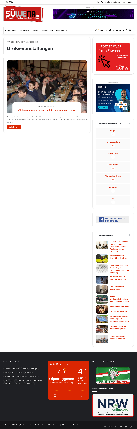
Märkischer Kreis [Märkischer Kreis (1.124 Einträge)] (22, 376)
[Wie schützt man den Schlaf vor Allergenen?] (102, 280)
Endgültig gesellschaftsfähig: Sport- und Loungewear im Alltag (119, 299)
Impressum (128, 2)
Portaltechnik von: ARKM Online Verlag (47, 425)
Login (96, 2)
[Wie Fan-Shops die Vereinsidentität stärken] (102, 258)
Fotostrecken (24, 30)
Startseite (12, 42)
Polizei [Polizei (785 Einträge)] (12, 380)
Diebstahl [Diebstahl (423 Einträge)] (25, 369)
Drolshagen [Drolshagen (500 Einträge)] (34, 369)
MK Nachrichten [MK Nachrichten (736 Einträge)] (9, 376)
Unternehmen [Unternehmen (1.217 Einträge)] (9, 384)
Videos (35, 30)
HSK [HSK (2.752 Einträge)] (13, 372)
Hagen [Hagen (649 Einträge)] (7, 372)
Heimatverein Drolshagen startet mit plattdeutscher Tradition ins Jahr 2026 (119, 309)
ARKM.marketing (90, 8)
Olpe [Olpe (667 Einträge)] (6, 380)
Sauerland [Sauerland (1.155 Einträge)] (21, 380)
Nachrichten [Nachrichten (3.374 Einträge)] (33, 376)
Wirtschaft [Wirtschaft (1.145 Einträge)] (30, 384)
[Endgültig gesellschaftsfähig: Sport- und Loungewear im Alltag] (102, 299)
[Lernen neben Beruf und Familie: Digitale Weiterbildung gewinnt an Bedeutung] (102, 268)
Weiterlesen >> (14, 127)
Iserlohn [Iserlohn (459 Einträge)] (20, 372)
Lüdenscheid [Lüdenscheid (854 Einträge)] (29, 372)
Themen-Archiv (10, 30)
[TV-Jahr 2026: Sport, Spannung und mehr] (102, 339)
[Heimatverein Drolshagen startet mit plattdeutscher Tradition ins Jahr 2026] (102, 309)
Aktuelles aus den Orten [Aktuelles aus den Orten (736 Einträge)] (12, 369)
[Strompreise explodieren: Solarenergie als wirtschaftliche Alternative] (102, 319)
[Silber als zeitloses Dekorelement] (102, 289)
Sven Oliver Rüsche (46, 102)
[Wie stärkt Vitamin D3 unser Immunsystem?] (102, 329)
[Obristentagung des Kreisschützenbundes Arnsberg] (47, 86)
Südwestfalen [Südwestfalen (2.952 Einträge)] (38, 380)
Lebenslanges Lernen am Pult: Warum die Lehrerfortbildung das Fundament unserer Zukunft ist (119, 246)
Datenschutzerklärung (110, 2)
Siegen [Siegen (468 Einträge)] (29, 380)
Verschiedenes (61, 30)
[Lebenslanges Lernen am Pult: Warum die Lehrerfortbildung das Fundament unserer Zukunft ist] (102, 245)
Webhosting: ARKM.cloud (69, 425)
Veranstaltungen (47, 30)
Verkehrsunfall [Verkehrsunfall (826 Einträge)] (20, 384)
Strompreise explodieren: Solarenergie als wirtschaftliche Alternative (119, 318)
